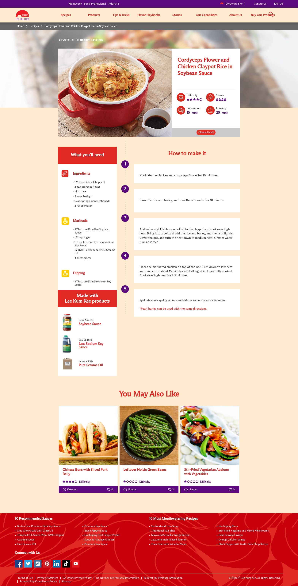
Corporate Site (231, 4)
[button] (284, 15)
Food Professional (95, 3)
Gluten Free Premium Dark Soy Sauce (38, 526)
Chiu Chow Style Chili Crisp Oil (35, 530)
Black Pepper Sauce (95, 530)
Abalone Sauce (25, 539)
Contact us (260, 3)
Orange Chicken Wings (232, 539)
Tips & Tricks (121, 15)
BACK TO (68, 40)
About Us (235, 15)
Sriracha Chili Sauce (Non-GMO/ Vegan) (40, 535)
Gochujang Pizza (228, 526)
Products (94, 15)
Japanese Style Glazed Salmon (168, 539)
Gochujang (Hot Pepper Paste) (101, 535)
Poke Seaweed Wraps (231, 535)
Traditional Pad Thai (163, 530)
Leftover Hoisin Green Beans (144, 470)
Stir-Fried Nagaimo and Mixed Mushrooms (244, 530)
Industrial (114, 3)
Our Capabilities (206, 15)
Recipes (66, 15)
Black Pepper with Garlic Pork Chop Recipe (243, 544)
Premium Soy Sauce (96, 526)
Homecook (75, 3)
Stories (177, 15)
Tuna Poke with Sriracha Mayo (168, 544)
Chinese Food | (206, 132)
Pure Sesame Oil (26, 544)
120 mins (71, 489)
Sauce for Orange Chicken (99, 539)
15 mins (130, 489)
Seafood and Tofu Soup (164, 526)
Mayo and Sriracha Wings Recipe (170, 535)
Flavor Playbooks (148, 15)
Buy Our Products (263, 15)
